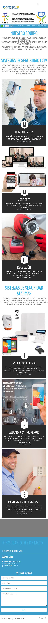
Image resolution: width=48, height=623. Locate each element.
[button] (1, 18)
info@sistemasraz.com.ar (13, 567)
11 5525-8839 (27, 142)
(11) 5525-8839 (12, 563)
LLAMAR (19, 142)
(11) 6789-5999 (15, 565)
